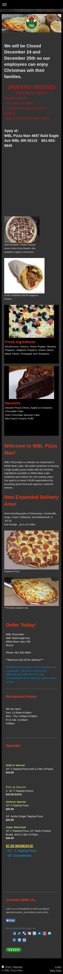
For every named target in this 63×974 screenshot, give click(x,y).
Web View (55, 970)
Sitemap (17, 966)
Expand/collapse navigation (31, 4)
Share (11, 920)
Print (6, 966)
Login (58, 966)
